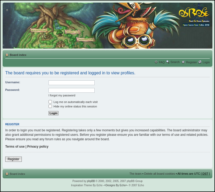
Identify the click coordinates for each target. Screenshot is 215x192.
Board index (18, 54)
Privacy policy (38, 146)
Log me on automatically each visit (73, 101)
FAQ (162, 62)
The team (136, 173)
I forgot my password (62, 95)
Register (191, 62)
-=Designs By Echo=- (115, 185)
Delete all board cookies (159, 173)
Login (206, 62)
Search (175, 62)
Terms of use (15, 146)
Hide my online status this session (73, 106)
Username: (12, 82)
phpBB (91, 181)
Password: (12, 89)
